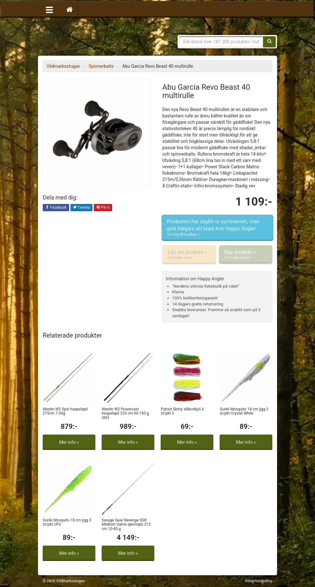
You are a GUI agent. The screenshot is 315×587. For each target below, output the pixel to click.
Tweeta (81, 207)
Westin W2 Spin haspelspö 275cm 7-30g (65, 411)
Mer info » (69, 442)
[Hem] (69, 9)
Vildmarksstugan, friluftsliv (102, 37)
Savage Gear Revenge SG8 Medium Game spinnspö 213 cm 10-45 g (126, 524)
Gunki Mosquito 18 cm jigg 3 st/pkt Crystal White (244, 411)
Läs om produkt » (189, 254)
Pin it (103, 207)
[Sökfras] (221, 41)
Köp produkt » (245, 254)
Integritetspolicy (258, 581)
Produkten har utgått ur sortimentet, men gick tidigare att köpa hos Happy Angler (217, 228)
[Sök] (269, 41)
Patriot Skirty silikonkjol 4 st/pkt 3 (182, 411)
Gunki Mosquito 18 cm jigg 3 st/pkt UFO (67, 522)
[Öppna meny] (49, 9)
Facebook (56, 207)
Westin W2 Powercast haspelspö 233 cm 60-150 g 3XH (125, 413)
